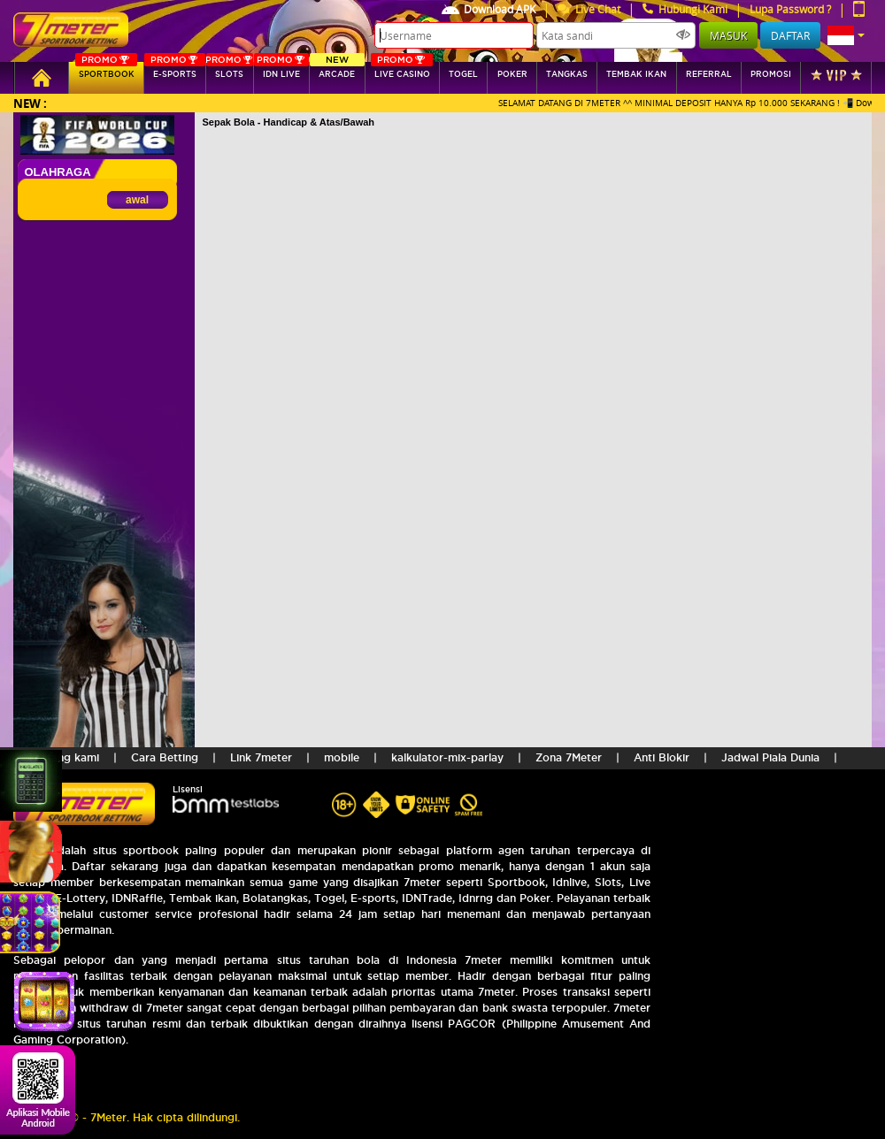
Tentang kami (63, 757)
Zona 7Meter (568, 757)
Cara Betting (164, 757)
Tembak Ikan (636, 74)
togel (463, 74)
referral (709, 74)
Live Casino (402, 70)
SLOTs (228, 70)
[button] (846, 35)
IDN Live (281, 70)
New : (30, 103)
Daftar (790, 35)
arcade (337, 70)
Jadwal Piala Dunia (770, 757)
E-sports (174, 70)
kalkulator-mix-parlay (447, 757)
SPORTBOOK (106, 70)
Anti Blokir (661, 757)
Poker (512, 74)
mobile (341, 757)
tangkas (567, 74)
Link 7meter (261, 757)
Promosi (770, 74)
